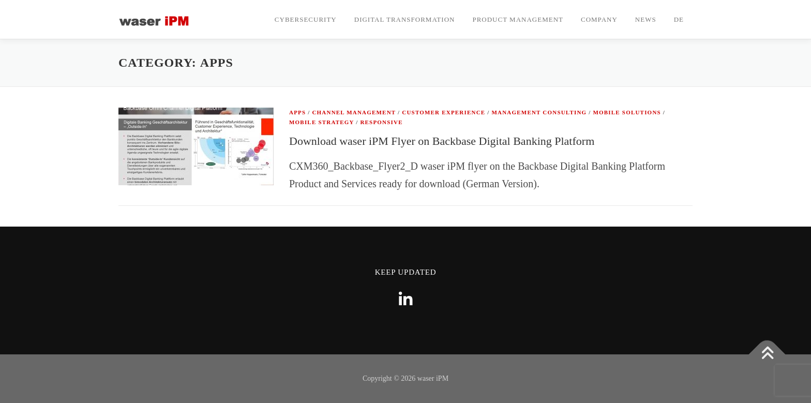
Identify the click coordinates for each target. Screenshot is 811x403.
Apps (297, 112)
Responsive (381, 122)
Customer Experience (443, 112)
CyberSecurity (306, 19)
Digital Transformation (404, 19)
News (645, 19)
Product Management (517, 19)
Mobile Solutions (626, 112)
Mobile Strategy (321, 122)
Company (599, 19)
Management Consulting (539, 112)
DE (679, 19)
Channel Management (354, 112)
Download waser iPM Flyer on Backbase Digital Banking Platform (441, 141)
